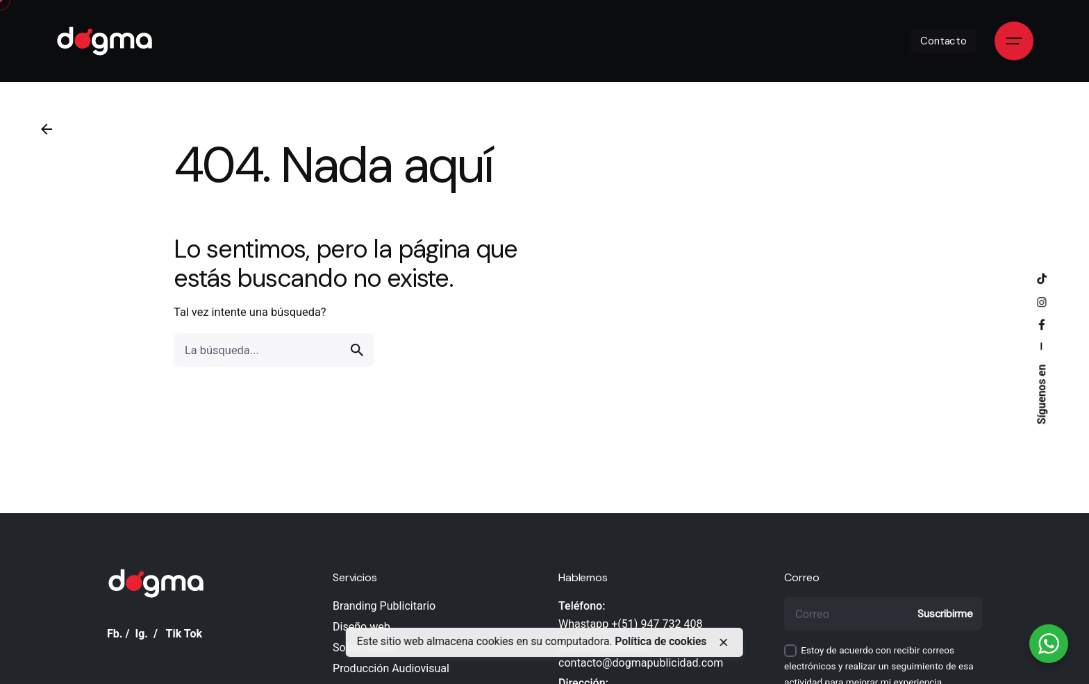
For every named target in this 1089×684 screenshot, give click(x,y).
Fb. (115, 633)
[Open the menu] (1014, 41)
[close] (723, 642)
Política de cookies (660, 641)
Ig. (141, 633)
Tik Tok (184, 633)
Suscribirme (944, 614)
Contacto (943, 41)
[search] (357, 350)
